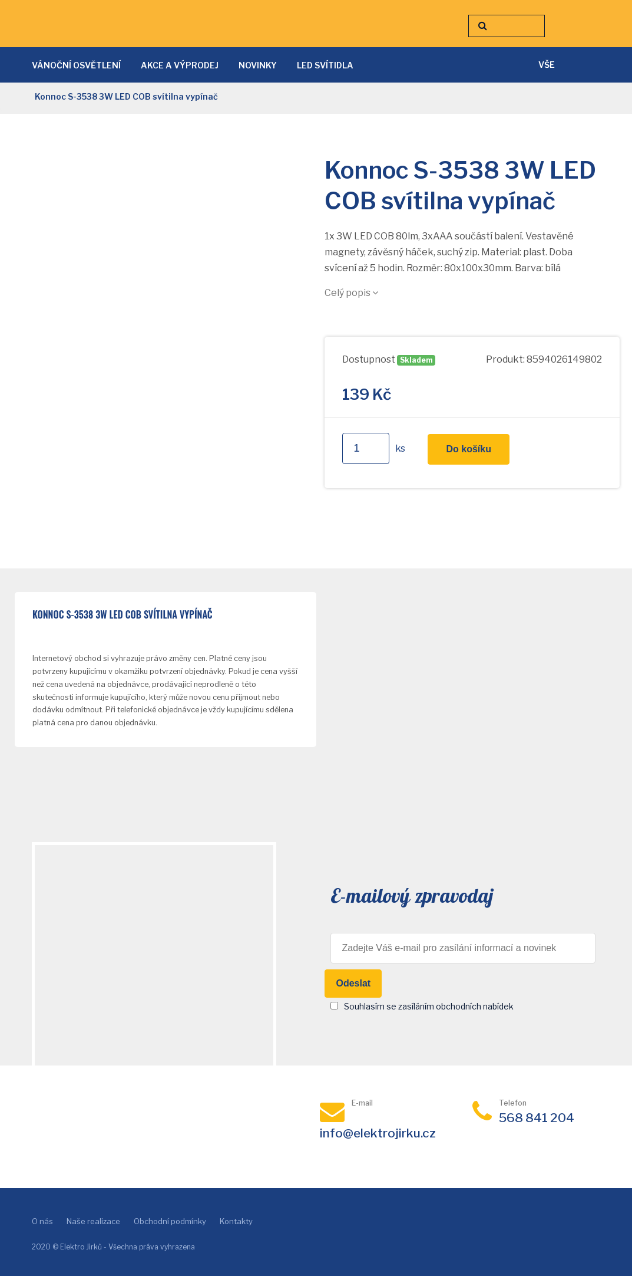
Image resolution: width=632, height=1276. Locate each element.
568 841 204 (536, 1117)
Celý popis (351, 292)
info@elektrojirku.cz (378, 1133)
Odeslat (353, 983)
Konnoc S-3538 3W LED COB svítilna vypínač (122, 615)
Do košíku (468, 449)
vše (546, 65)
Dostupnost (368, 359)
